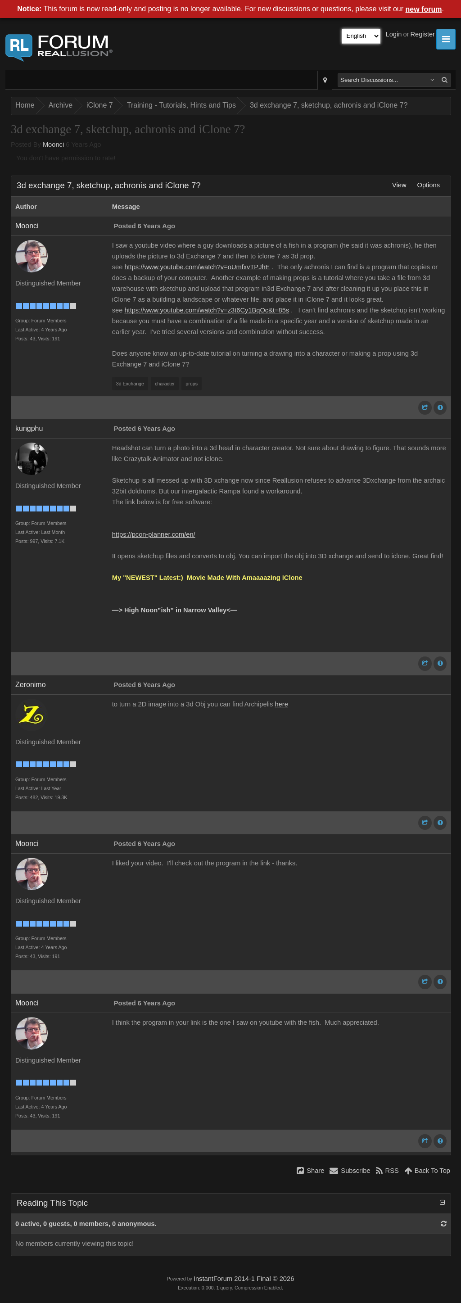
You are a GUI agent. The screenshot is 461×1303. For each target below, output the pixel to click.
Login (394, 34)
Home (25, 105)
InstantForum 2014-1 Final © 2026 (244, 1278)
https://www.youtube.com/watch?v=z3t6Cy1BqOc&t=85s (206, 310)
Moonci (53, 144)
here (281, 704)
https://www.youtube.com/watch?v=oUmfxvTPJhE (197, 267)
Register (422, 34)
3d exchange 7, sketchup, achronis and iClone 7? (328, 105)
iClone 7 (99, 105)
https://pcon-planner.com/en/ (153, 534)
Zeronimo (30, 684)
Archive (60, 105)
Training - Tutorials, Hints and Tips (181, 105)
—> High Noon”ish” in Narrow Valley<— (174, 610)
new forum (424, 9)
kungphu (29, 428)
